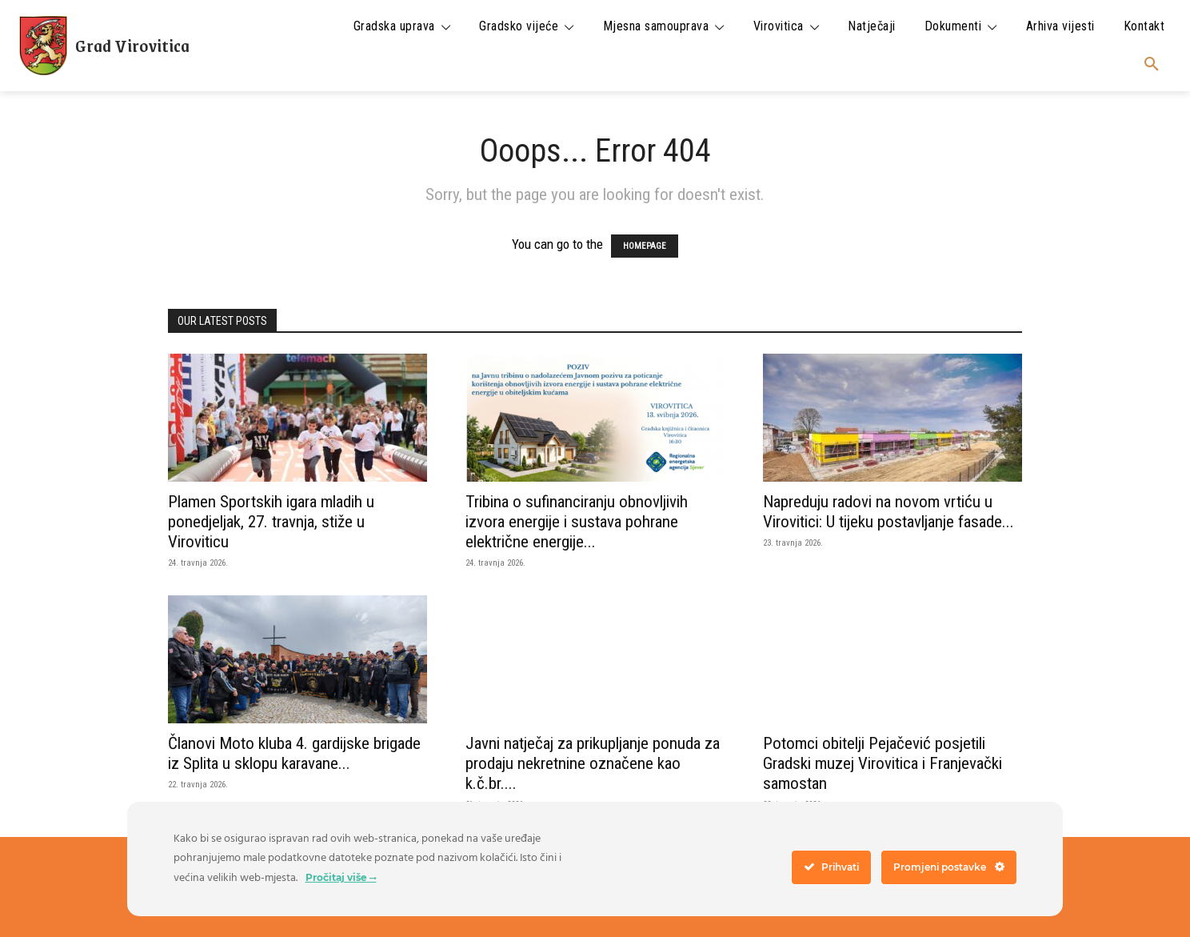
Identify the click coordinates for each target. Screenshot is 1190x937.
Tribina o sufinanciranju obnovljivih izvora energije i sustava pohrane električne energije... (576, 521)
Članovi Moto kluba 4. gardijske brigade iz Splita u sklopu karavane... (294, 753)
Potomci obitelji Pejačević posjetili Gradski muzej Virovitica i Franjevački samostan (882, 763)
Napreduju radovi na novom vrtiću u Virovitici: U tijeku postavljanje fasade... (888, 511)
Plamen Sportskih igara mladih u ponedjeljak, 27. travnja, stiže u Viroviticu (271, 521)
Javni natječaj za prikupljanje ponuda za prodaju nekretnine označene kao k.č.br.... (592, 763)
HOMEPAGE (644, 246)
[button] (1151, 65)
